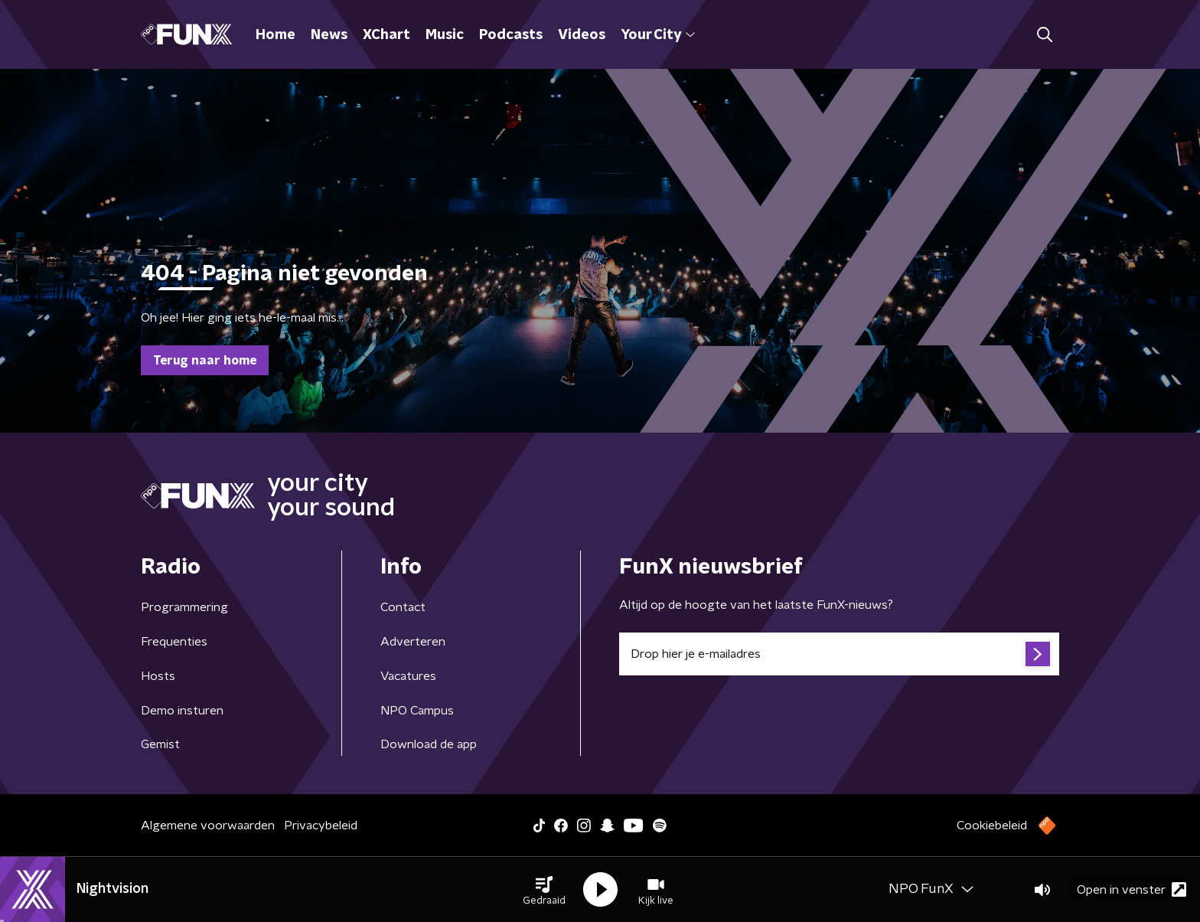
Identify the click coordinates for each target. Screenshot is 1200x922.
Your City (658, 35)
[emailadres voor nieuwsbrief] (839, 654)
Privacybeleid (320, 825)
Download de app (428, 744)
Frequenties (174, 642)
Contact (403, 607)
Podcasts (511, 35)
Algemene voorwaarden (208, 825)
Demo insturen (182, 711)
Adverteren (412, 642)
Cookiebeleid (992, 825)
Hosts (158, 676)
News (329, 35)
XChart (386, 35)
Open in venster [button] (1131, 889)
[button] (544, 889)
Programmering (184, 607)
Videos (581, 35)
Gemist (160, 744)
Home (275, 35)
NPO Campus (417, 711)
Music (445, 35)
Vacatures (408, 676)
